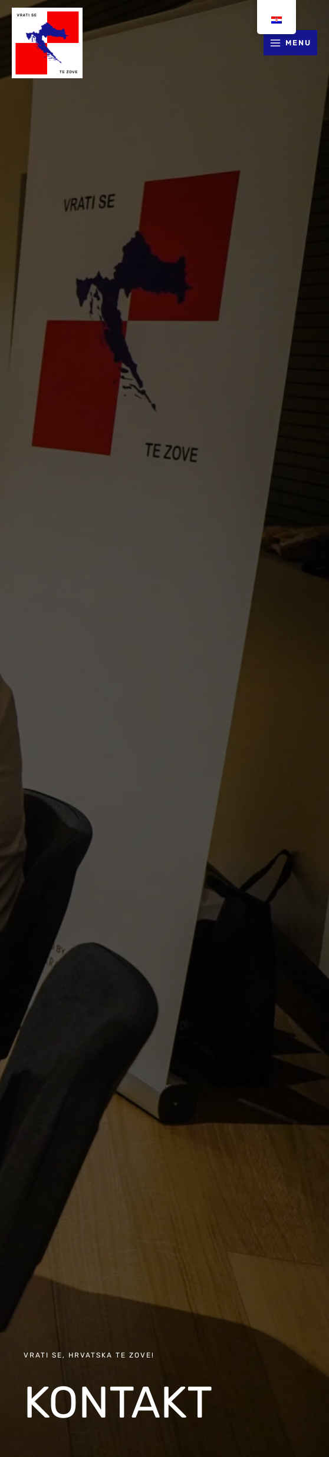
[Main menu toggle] (290, 42)
